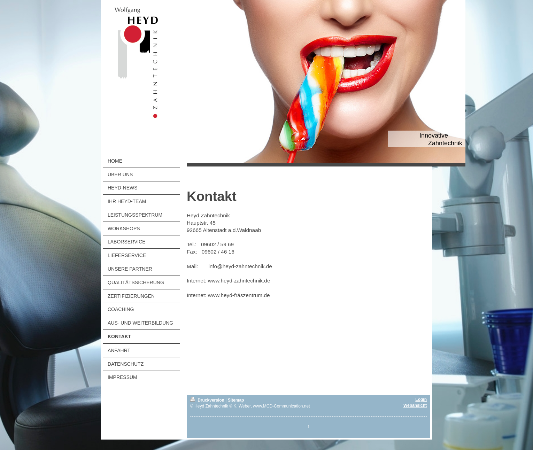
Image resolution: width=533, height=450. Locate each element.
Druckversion (207, 400)
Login (421, 399)
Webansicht (415, 405)
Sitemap (236, 400)
